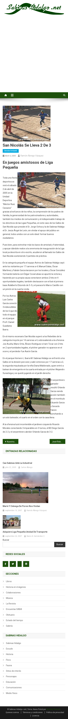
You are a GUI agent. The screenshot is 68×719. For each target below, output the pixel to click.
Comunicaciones (14, 687)
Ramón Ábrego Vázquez (31, 155)
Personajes (11, 676)
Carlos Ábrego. (27, 467)
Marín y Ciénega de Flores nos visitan (21, 506)
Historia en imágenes (16, 587)
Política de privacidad (55, 712)
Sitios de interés (13, 671)
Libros (9, 581)
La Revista (11, 603)
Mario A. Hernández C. (36, 536)
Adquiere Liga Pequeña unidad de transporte (25, 532)
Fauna (9, 665)
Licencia (35, 716)
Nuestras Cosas (12, 441)
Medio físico (11, 693)
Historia (9, 654)
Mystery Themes (53, 709)
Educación (11, 682)
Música (9, 598)
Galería (9, 626)
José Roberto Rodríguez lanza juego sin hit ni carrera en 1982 (58, 441)
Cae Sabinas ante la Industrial (17, 463)
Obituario (10, 615)
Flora (8, 660)
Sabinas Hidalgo (13, 643)
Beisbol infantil (10, 151)
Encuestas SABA (14, 609)
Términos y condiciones (33, 712)
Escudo (9, 649)
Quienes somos (12, 712)
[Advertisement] (34, 57)
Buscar (6, 540)
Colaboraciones (13, 592)
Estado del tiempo (14, 620)
